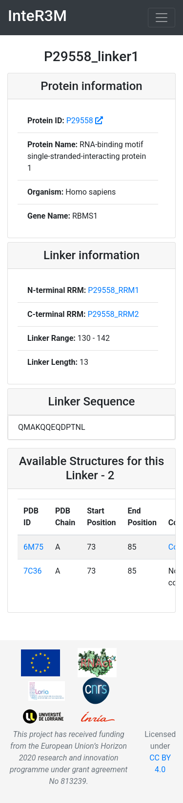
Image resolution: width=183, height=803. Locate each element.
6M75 (33, 547)
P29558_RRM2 (113, 314)
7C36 (32, 571)
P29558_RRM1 (113, 290)
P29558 (80, 120)
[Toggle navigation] (161, 17)
